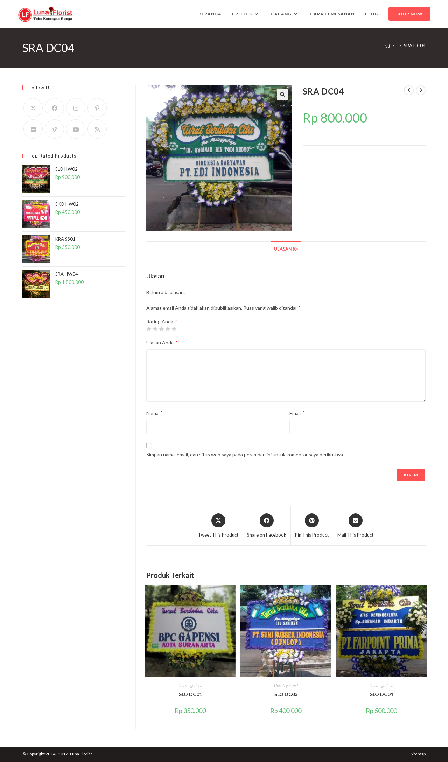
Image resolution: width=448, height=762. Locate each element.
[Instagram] (75, 107)
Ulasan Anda (161, 342)
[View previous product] (409, 90)
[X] (33, 107)
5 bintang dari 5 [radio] (174, 328)
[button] (282, 94)
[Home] (387, 45)
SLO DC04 (381, 694)
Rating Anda (161, 321)
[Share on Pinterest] (312, 526)
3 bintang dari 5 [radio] (161, 328)
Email (296, 413)
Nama (154, 413)
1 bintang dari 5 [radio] (148, 328)
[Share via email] (355, 526)
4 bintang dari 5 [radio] (167, 328)
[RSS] (97, 129)
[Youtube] (75, 129)
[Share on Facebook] (266, 526)
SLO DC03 (286, 694)
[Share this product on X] (218, 526)
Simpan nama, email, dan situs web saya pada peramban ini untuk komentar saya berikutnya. (245, 454)
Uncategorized (190, 685)
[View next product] (421, 90)
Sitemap (418, 753)
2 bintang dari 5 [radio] (155, 328)
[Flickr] (33, 129)
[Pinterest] (97, 107)
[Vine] (54, 129)
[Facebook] (54, 107)
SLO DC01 (190, 694)
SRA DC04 (415, 45)
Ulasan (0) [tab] (286, 249)
